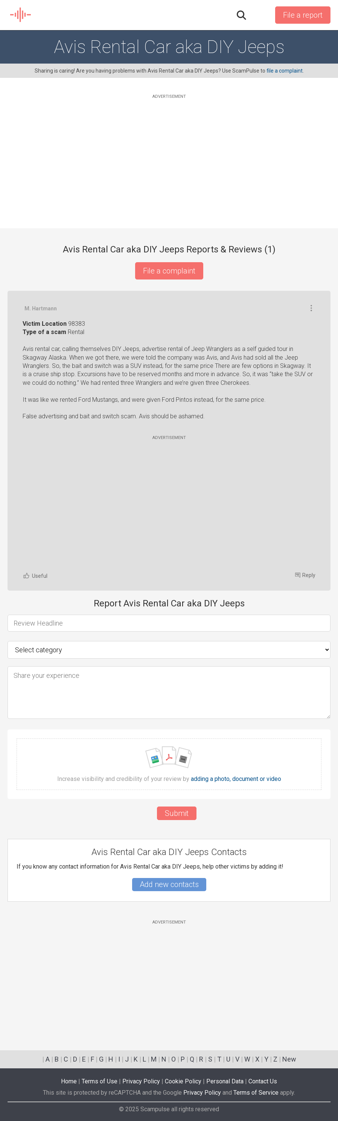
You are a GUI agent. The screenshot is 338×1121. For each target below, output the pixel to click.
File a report (303, 15)
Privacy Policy (141, 1081)
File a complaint (169, 270)
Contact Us (262, 1081)
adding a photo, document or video (236, 779)
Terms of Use (99, 1081)
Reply (305, 575)
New (289, 1059)
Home (69, 1081)
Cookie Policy (183, 1081)
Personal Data (225, 1081)
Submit (177, 813)
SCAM (21, 15)
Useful (35, 575)
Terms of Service (256, 1092)
